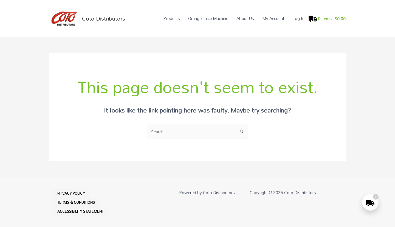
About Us (245, 18)
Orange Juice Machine (208, 18)
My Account (273, 18)
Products (171, 18)
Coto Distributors (103, 18)
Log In (298, 18)
